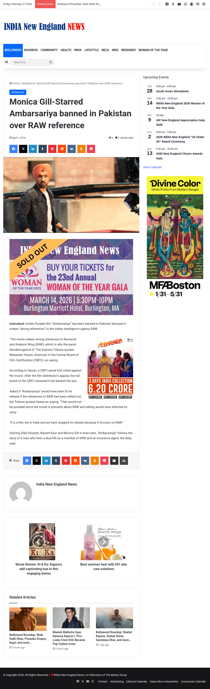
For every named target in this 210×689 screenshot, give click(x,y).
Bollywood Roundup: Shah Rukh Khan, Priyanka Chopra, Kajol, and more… (28, 638)
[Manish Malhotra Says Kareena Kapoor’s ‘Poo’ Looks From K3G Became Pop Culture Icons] (71, 617)
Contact (102, 681)
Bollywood (13, 50)
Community (49, 50)
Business (31, 50)
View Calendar (152, 167)
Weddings (128, 50)
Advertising (117, 681)
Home (14, 83)
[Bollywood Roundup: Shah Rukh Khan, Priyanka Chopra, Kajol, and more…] (28, 619)
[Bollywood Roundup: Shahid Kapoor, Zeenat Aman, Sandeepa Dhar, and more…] (114, 617)
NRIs (115, 50)
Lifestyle (91, 50)
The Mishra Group (116, 674)
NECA (105, 50)
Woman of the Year (153, 50)
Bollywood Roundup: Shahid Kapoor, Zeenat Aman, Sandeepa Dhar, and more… (114, 636)
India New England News (56, 484)
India (78, 50)
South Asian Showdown (172, 91)
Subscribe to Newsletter (164, 681)
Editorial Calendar (136, 681)
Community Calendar (193, 681)
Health (66, 50)
